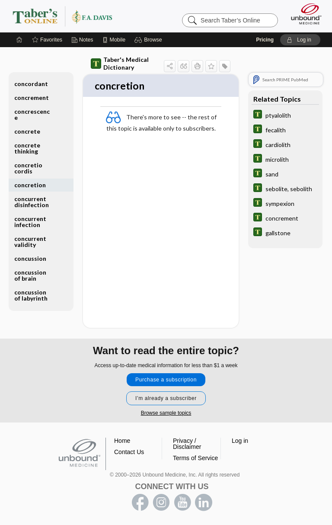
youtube (182, 502)
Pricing (265, 40)
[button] (149, 39)
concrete (27, 131)
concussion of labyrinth (31, 295)
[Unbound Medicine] (303, 14)
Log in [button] (240, 440)
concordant (31, 83)
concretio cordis (28, 168)
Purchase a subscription (166, 380)
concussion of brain (30, 275)
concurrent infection (30, 221)
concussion (30, 258)
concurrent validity (30, 241)
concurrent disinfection (31, 201)
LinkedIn (203, 502)
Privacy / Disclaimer (187, 443)
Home (122, 440)
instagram (161, 502)
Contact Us (129, 451)
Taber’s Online (80, 16)
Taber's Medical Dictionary (120, 63)
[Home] (19, 39)
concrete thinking (27, 148)
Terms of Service (195, 458)
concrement (31, 97)
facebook (140, 502)
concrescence (32, 114)
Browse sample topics (166, 413)
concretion (30, 185)
